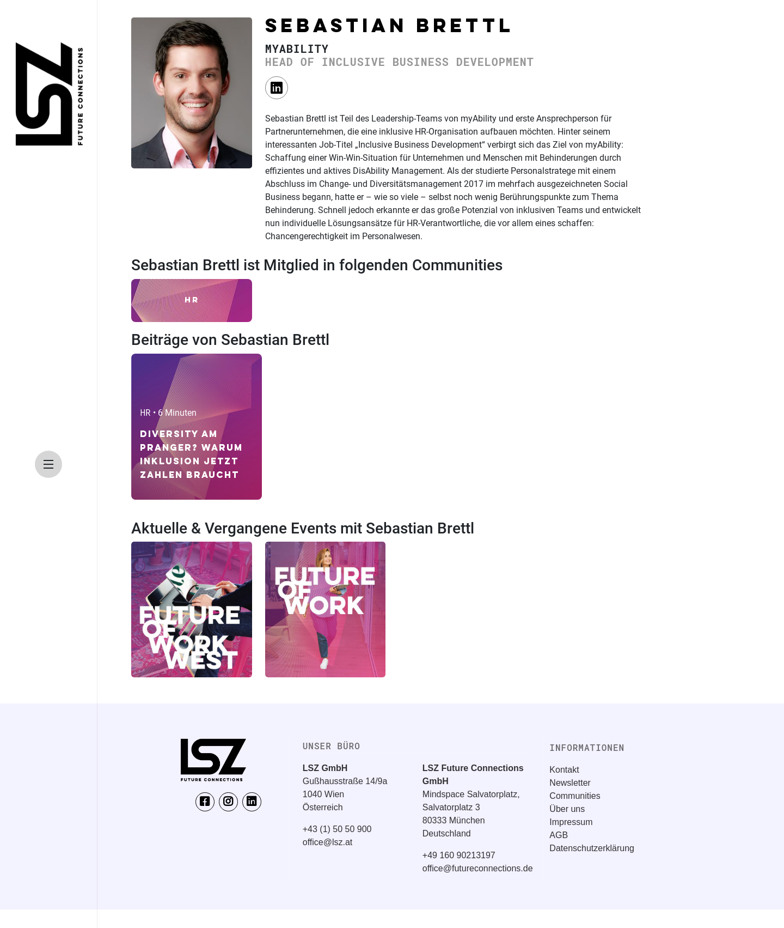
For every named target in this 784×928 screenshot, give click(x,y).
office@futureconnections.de (477, 868)
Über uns (567, 809)
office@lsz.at (328, 842)
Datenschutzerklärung (591, 848)
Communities (574, 795)
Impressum (570, 822)
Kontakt (564, 769)
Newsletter (570, 782)
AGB (558, 835)
